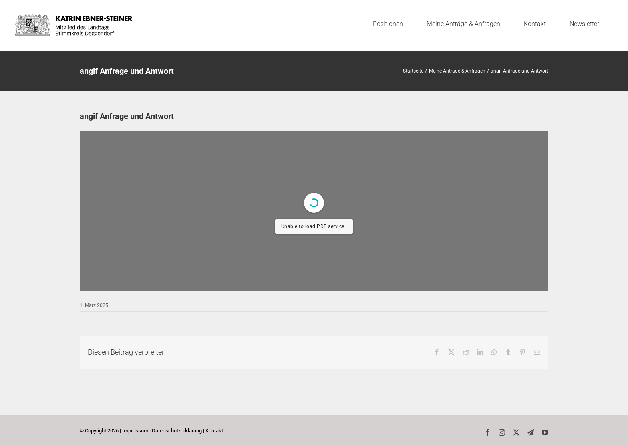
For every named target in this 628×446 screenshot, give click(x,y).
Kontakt (214, 431)
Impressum (135, 431)
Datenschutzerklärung (177, 431)
